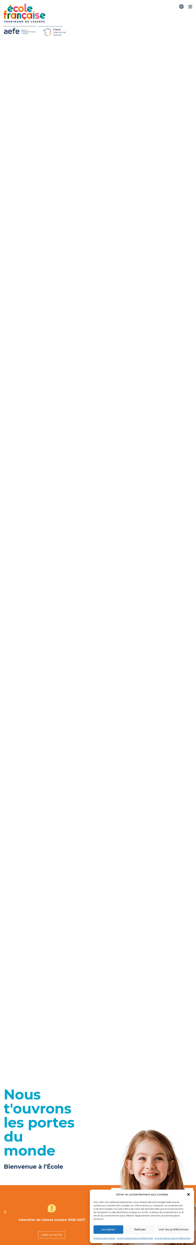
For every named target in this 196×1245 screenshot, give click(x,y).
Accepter (108, 1229)
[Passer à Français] (181, 6)
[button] (188, 1194)
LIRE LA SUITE (51, 1235)
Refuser (140, 1229)
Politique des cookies (104, 1238)
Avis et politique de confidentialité (135, 1238)
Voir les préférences (173, 1229)
